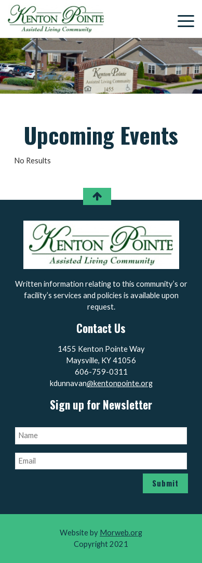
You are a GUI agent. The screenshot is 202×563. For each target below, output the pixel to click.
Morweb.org (121, 532)
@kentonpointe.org (120, 383)
